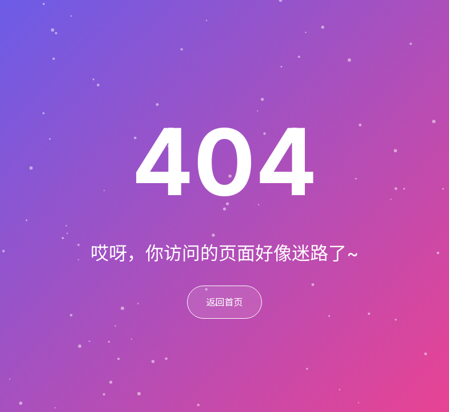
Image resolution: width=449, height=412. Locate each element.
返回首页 (224, 302)
